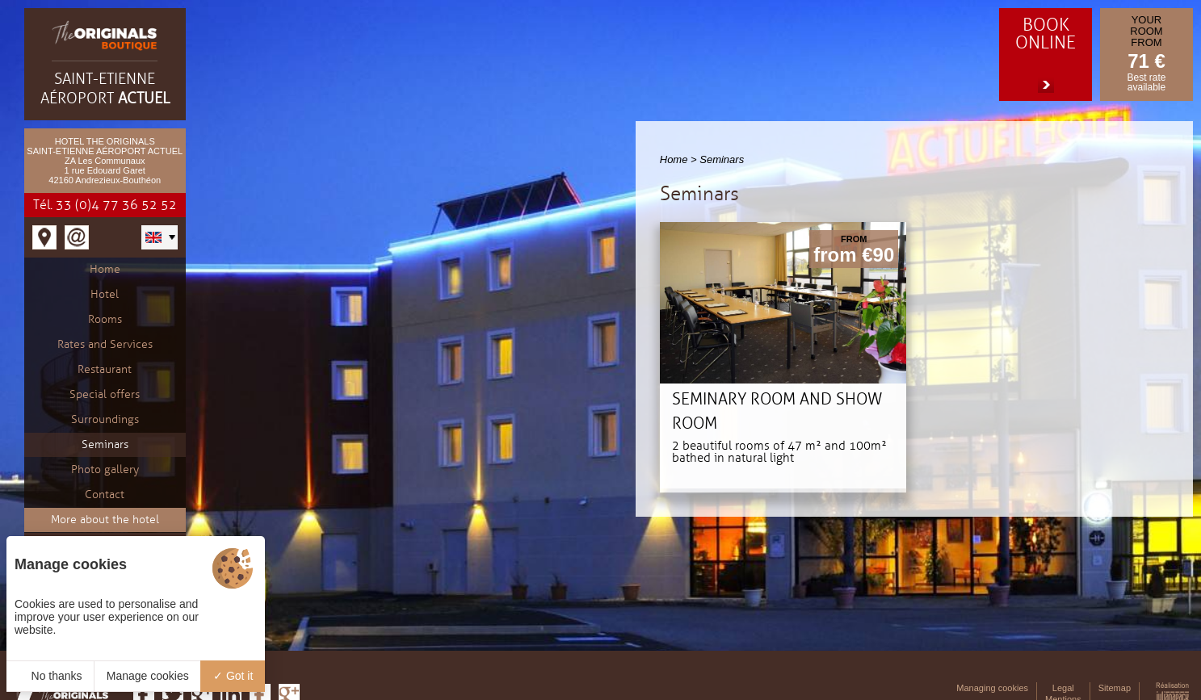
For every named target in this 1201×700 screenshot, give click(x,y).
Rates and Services (105, 344)
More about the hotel (105, 519)
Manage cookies (148, 675)
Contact (104, 494)
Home (105, 269)
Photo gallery (105, 469)
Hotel (104, 294)
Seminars (105, 444)
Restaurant (105, 369)
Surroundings (105, 419)
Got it (233, 675)
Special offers (104, 394)
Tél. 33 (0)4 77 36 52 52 (105, 205)
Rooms (105, 319)
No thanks (50, 675)
